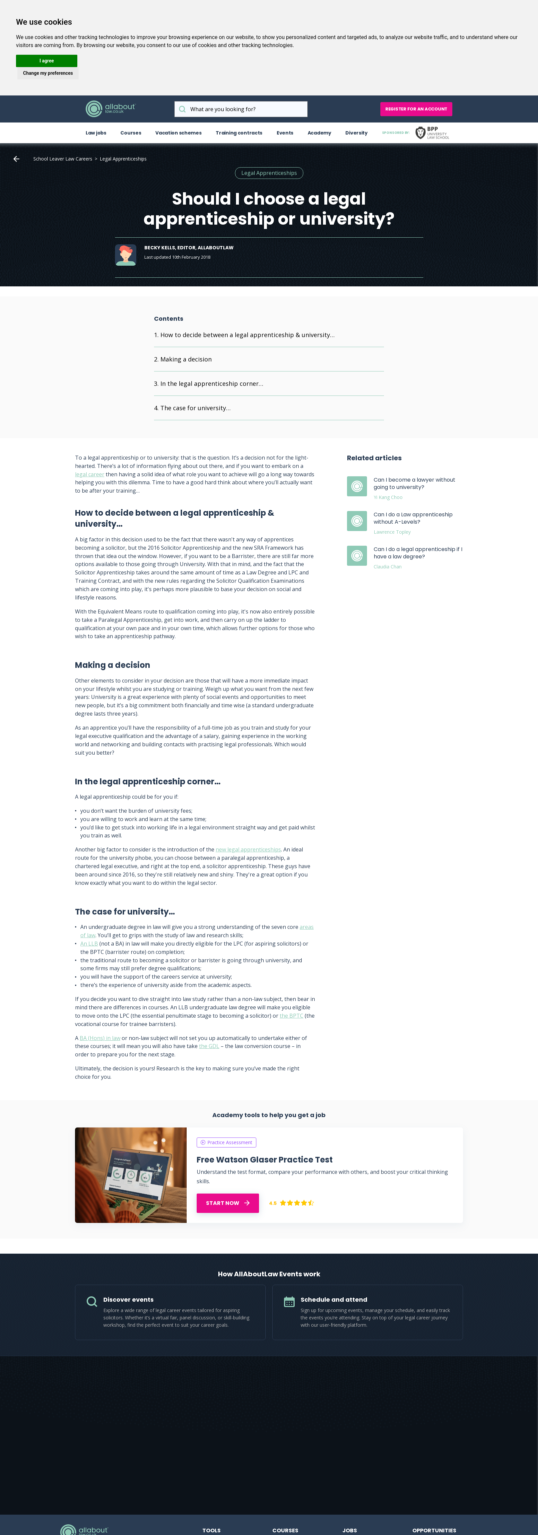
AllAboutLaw (111, 108)
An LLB (89, 943)
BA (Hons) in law (100, 1038)
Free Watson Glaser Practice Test (265, 1159)
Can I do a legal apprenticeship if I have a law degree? (418, 552)
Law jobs (96, 133)
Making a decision (186, 359)
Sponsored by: (417, 133)
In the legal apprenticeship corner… (211, 383)
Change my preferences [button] (48, 73)
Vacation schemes (178, 133)
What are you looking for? (182, 109)
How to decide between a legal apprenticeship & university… (247, 335)
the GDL (209, 1046)
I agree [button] (46, 60)
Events (285, 133)
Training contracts (239, 133)
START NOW (228, 1203)
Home (16, 159)
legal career (89, 474)
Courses (130, 133)
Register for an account (416, 109)
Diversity (356, 133)
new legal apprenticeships (248, 849)
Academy (319, 133)
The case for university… (195, 408)
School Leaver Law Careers (62, 159)
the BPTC (291, 1015)
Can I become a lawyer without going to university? (414, 483)
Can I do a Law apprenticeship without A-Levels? (413, 518)
